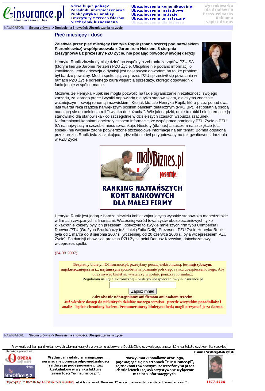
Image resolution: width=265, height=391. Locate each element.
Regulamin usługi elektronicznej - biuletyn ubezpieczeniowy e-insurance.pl (143, 279)
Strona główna (39, 27)
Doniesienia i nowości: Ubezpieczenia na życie (89, 27)
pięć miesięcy (97, 44)
